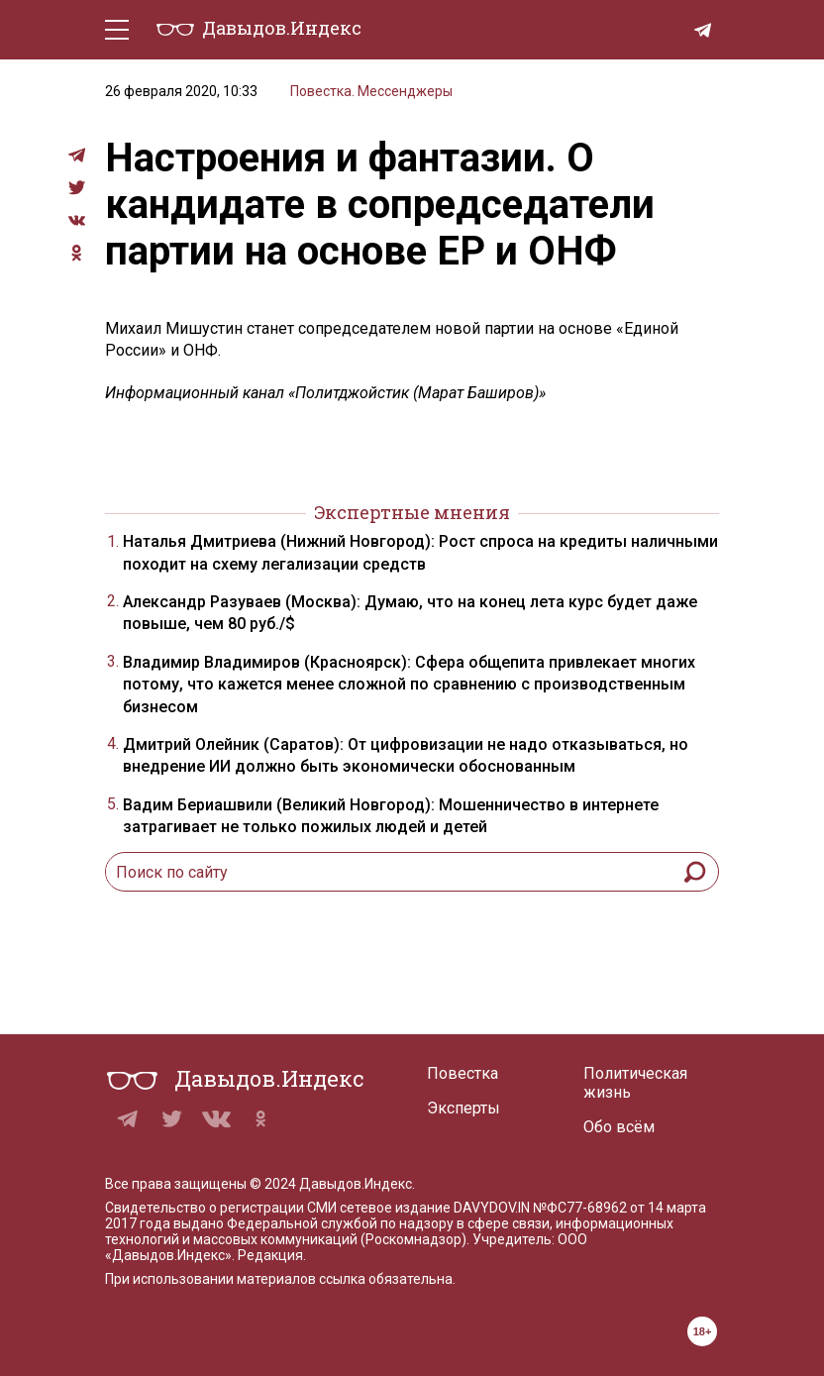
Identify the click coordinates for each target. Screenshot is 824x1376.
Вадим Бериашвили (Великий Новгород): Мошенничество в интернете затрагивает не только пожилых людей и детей (391, 815)
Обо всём (619, 1126)
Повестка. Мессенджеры (371, 91)
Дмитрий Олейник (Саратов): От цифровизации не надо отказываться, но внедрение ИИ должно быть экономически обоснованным (405, 755)
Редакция (270, 1255)
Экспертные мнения (412, 512)
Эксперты (463, 1108)
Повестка (462, 1073)
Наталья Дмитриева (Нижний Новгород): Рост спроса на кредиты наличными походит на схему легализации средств (420, 552)
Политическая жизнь (635, 1083)
